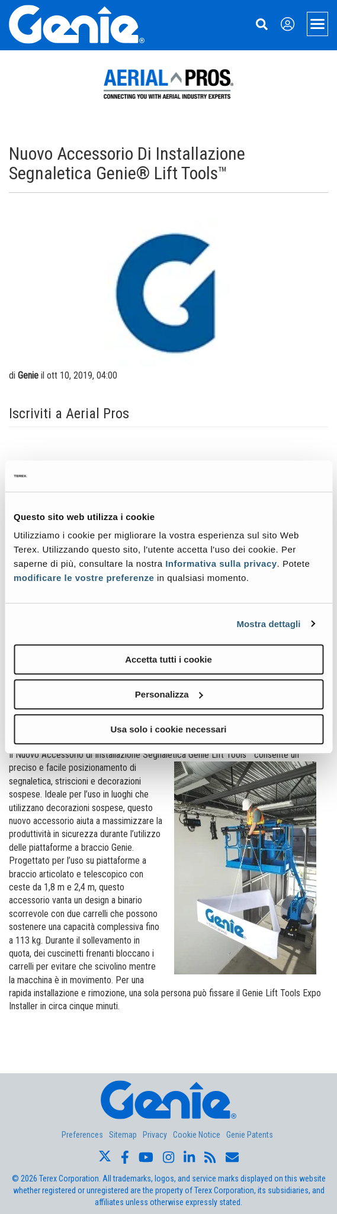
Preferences (82, 1134)
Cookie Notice (196, 1134)
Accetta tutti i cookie (168, 659)
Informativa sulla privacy (221, 563)
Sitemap (123, 1134)
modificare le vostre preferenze (84, 578)
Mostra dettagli (268, 624)
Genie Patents (249, 1134)
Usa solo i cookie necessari (169, 729)
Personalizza (169, 694)
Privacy (155, 1134)
